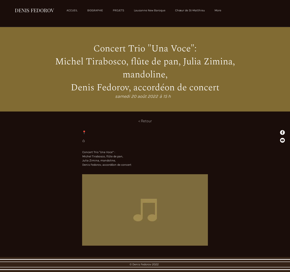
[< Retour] (145, 120)
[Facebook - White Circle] (282, 132)
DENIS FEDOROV (34, 10)
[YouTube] (282, 140)
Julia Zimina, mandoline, (99, 160)
